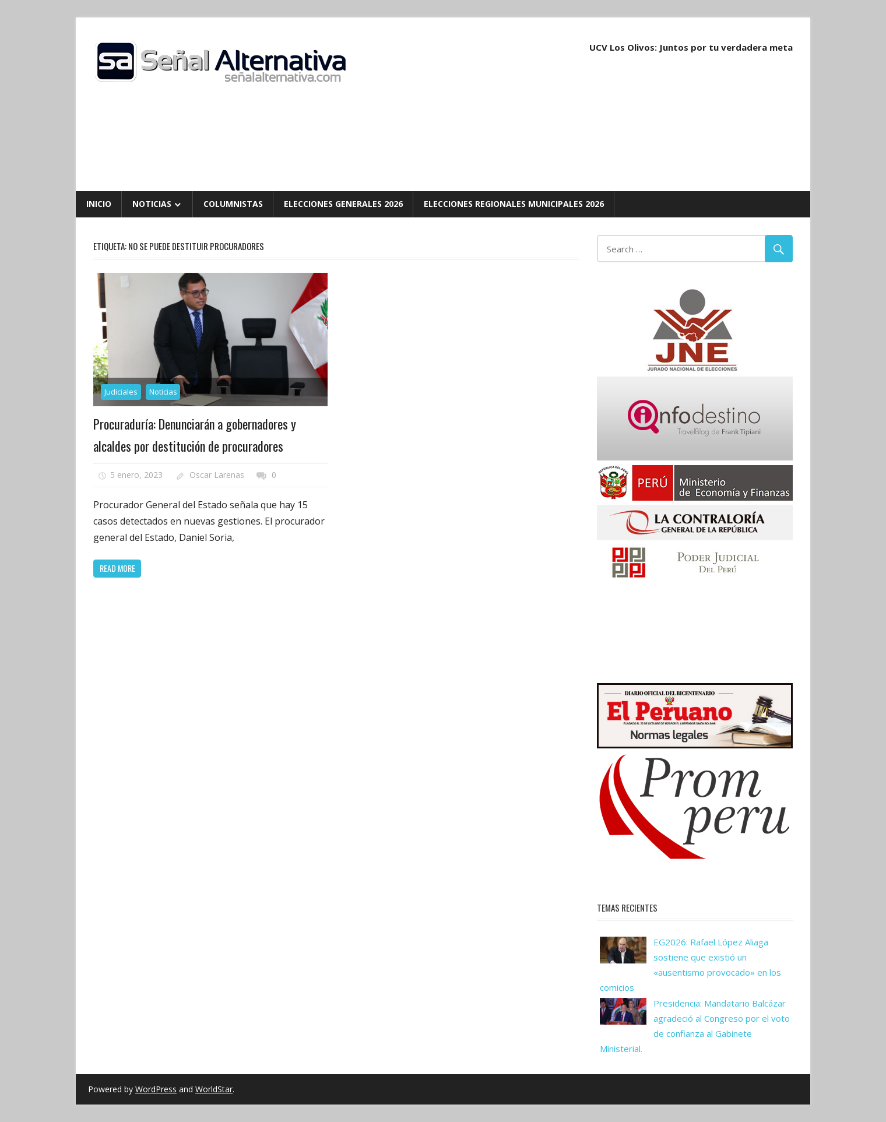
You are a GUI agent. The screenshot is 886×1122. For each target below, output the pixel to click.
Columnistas (233, 203)
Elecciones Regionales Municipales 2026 (514, 203)
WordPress (156, 1089)
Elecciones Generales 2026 (343, 203)
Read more (117, 568)
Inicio (98, 203)
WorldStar (214, 1089)
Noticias (151, 203)
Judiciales (121, 391)
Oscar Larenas (216, 474)
